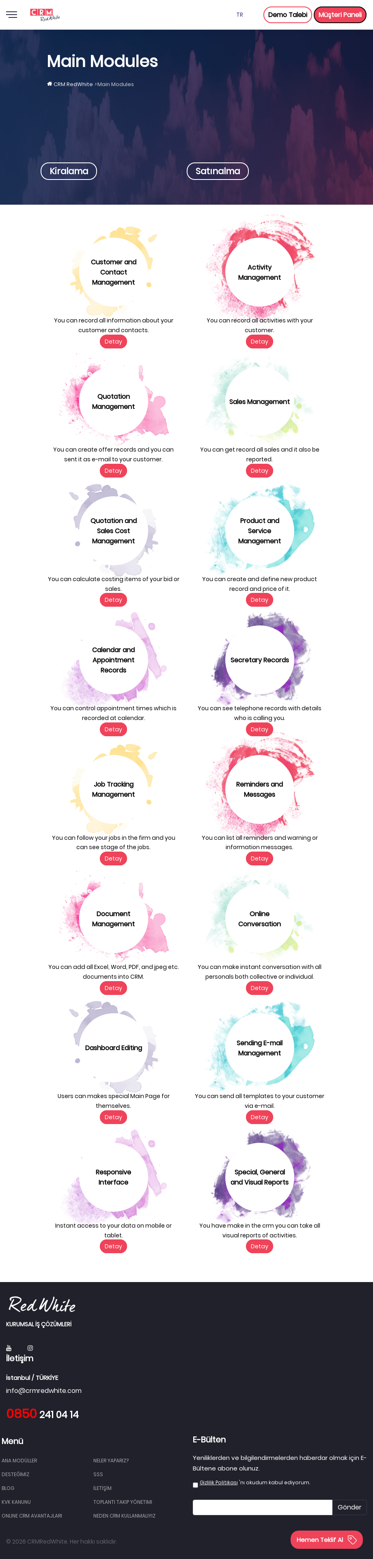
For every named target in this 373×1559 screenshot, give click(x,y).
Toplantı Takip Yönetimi (122, 1501)
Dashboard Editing (113, 1048)
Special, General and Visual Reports (260, 1177)
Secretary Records (260, 660)
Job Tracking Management (113, 789)
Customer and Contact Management (113, 272)
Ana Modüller (19, 1460)
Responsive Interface (113, 1177)
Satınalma (218, 171)
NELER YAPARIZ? (111, 1460)
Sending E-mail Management (259, 1048)
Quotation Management (113, 401)
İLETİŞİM (102, 1488)
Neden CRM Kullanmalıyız (124, 1515)
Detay (113, 341)
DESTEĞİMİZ (15, 1474)
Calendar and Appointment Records (113, 660)
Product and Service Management (259, 531)
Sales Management (259, 402)
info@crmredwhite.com (44, 1390)
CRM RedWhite (73, 84)
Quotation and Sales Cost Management (114, 531)
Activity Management (259, 272)
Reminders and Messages (259, 789)
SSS (98, 1474)
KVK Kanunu (16, 1501)
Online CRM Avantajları (32, 1515)
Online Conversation (259, 919)
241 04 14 (42, 1414)
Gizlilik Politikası (219, 1482)
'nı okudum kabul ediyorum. (255, 1482)
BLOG (8, 1488)
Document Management (113, 919)
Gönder (350, 1507)
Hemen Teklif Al (327, 1539)
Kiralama (69, 171)
